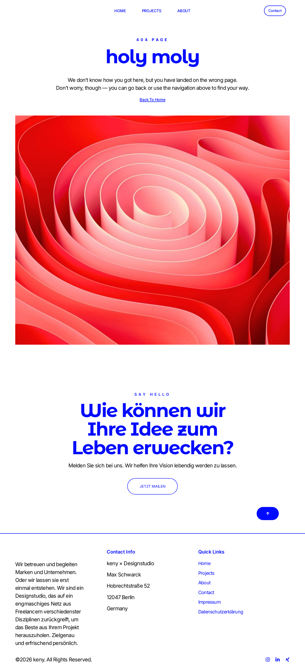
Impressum (211, 605)
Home (205, 564)
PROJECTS (151, 10)
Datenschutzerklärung (223, 615)
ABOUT (183, 10)
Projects (207, 574)
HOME (120, 10)
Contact (207, 595)
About (205, 584)
